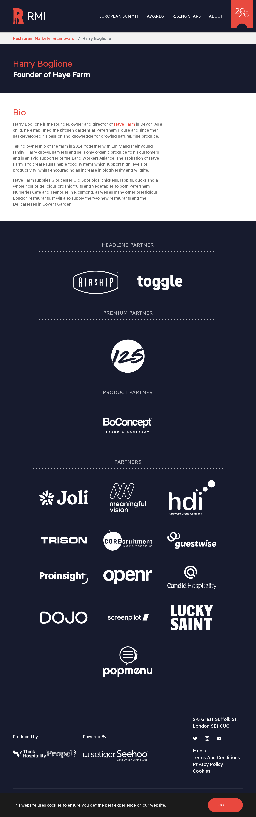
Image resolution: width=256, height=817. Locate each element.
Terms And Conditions (216, 757)
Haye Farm (124, 124)
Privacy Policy (208, 764)
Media (199, 751)
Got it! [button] (225, 805)
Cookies (201, 771)
